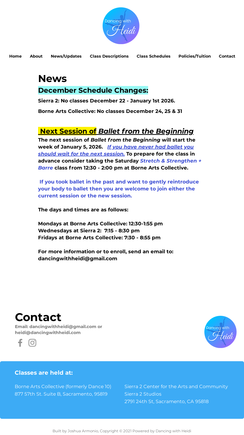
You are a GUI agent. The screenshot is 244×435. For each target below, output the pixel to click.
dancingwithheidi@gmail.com (77, 258)
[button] (36, 56)
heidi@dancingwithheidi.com (48, 332)
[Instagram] (32, 343)
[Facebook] (20, 343)
